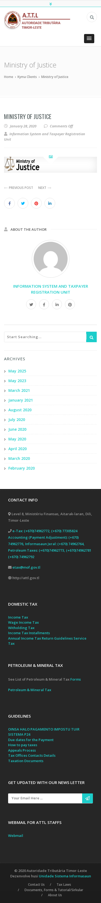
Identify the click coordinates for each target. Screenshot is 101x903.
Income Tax (18, 617)
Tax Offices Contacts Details (31, 755)
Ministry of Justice (27, 116)
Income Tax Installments (29, 633)
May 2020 (17, 439)
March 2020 (19, 458)
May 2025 (17, 371)
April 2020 (17, 448)
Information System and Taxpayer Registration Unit (50, 289)
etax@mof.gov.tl (26, 567)
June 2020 (17, 429)
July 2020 (16, 419)
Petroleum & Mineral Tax (29, 689)
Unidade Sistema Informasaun (65, 875)
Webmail (15, 835)
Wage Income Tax (23, 622)
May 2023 (17, 380)
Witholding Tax (21, 627)
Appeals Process (22, 750)
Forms (75, 679)
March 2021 (19, 390)
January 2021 (20, 400)
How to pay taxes (22, 745)
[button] (89, 38)
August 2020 (20, 409)
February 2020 (21, 468)
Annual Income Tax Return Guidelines (40, 638)
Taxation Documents (25, 760)
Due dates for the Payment (31, 739)
